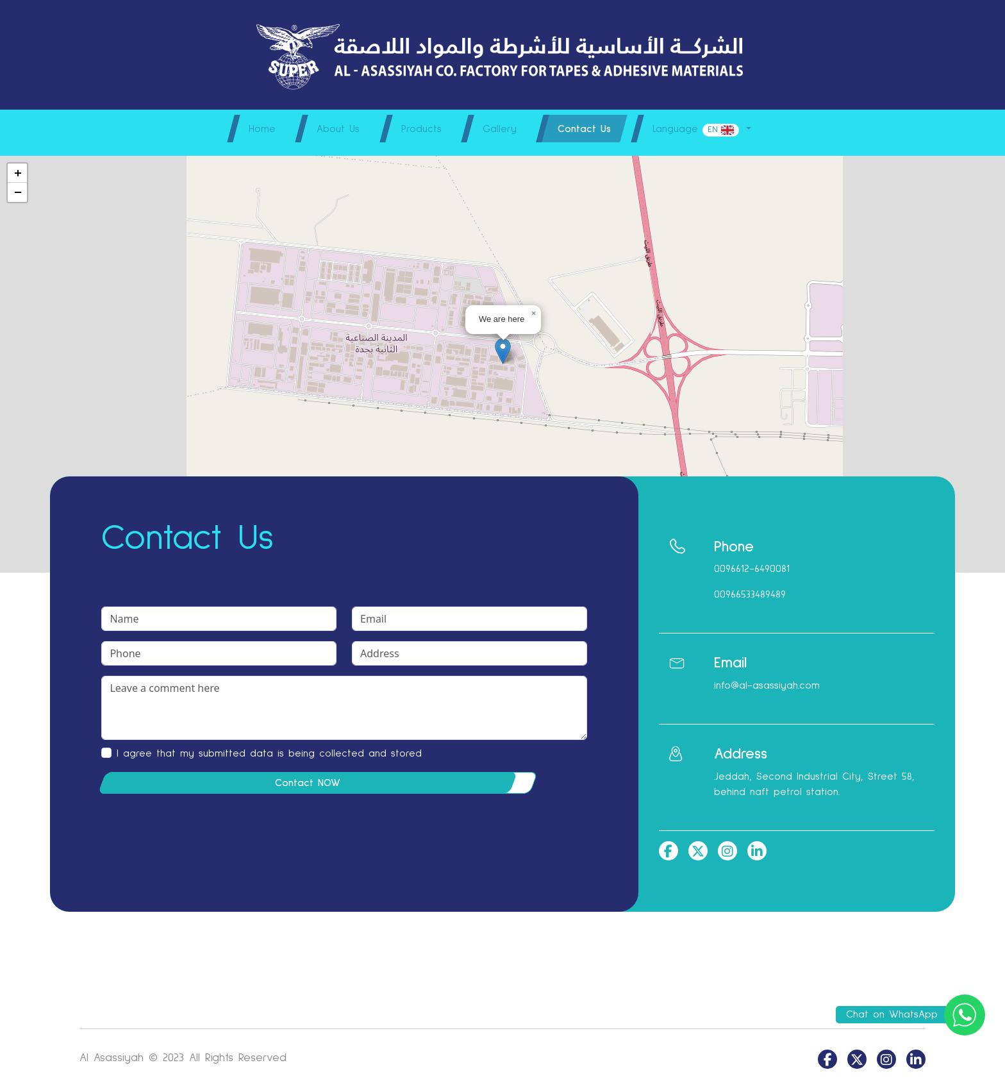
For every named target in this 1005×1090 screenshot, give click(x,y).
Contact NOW (307, 775)
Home (247, 129)
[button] (503, 343)
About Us (328, 129)
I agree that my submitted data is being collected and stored (269, 746)
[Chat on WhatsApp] (964, 1014)
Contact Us (589, 129)
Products (416, 129)
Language (707, 130)
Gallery (500, 129)
